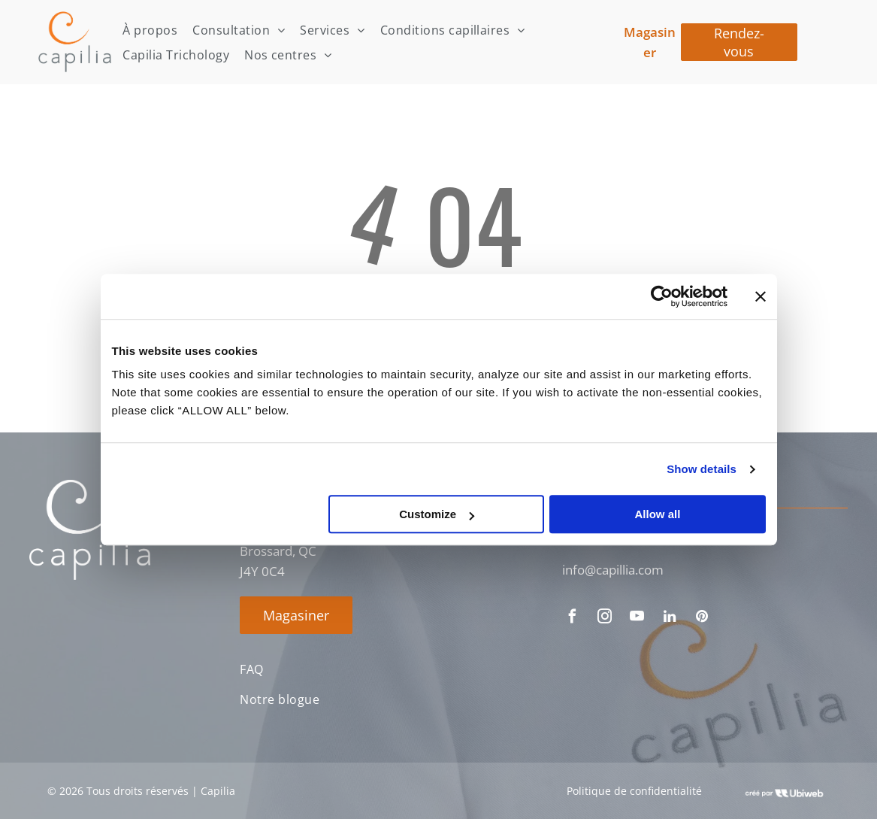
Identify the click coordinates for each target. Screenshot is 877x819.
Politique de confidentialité (634, 791)
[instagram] (604, 618)
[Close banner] (760, 296)
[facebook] (572, 618)
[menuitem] (150, 29)
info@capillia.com (613, 569)
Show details (701, 469)
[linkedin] (669, 618)
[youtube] (637, 618)
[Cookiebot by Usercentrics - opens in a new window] (661, 296)
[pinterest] (701, 618)
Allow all (658, 514)
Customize (436, 514)
